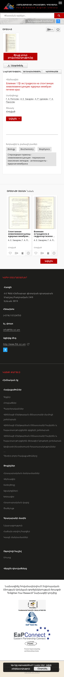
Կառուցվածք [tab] (52, 72)
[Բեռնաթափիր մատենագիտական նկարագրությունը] (16, 253)
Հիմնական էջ (10, 380)
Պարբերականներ (14, 408)
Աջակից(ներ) (11, 490)
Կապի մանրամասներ (16, 537)
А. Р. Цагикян (41, 99)
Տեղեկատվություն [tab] (32, 72)
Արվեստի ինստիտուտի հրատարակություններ (30, 446)
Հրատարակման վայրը (16, 502)
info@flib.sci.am (11, 329)
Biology (11, 149)
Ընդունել (42, 668)
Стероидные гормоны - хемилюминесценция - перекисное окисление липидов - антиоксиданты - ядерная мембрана (27, 159)
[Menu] (60, 2)
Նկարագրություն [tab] (12, 72)
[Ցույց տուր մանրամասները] (28, 253)
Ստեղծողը (9, 484)
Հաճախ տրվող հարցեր (17, 531)
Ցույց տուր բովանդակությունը (20, 56)
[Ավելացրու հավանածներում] (58, 29)
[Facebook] (5, 349)
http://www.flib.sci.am (14, 344)
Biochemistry (27, 149)
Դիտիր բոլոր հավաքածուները (20, 455)
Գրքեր (7, 397)
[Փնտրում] (59, 15)
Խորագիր (9, 496)
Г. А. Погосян (12, 99)
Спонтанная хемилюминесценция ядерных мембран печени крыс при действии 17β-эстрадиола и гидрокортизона (19, 234)
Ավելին (49, 261)
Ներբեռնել (14, 65)
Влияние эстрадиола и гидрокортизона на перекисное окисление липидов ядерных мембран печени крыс (45, 234)
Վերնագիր (9, 479)
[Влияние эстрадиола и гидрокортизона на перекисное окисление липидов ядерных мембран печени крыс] (45, 213)
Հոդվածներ (10, 402)
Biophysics (44, 149)
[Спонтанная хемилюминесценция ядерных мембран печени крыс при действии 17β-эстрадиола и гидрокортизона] (19, 213)
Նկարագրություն (13, 525)
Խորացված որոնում (40, 21)
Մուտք (7, 557)
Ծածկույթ (9, 508)
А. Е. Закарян (27, 99)
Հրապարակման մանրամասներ (22, 473)
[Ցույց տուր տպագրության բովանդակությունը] (22, 253)
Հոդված (10, 111)
